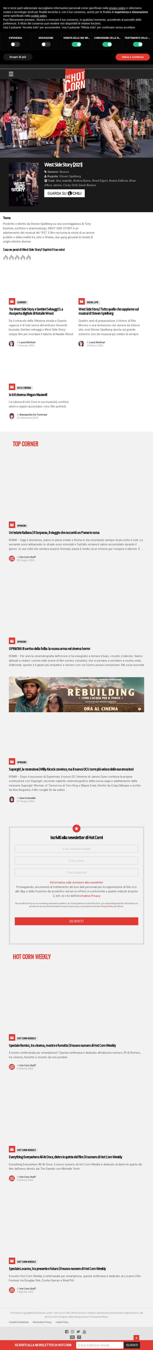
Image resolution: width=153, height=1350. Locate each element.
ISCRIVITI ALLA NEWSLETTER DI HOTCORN (43, 1345)
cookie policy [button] (39, 15)
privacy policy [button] (117, 8)
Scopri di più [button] (17, 57)
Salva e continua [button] (133, 57)
